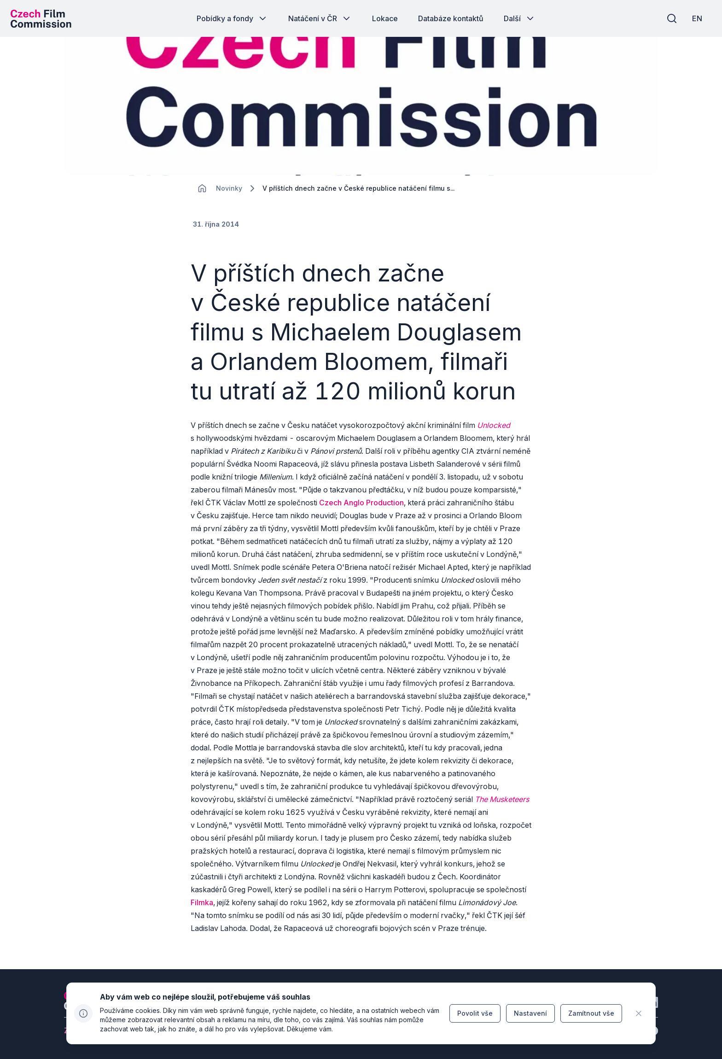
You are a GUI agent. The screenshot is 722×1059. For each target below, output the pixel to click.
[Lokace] (229, 194)
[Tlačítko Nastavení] (530, 1013)
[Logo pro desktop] (44, 18)
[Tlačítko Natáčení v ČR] (320, 18)
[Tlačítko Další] (520, 18)
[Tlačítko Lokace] (385, 18)
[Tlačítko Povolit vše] (475, 1013)
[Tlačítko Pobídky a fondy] (232, 18)
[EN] (694, 18)
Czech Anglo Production (361, 507)
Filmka (202, 907)
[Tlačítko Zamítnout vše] (591, 1013)
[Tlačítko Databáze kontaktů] (451, 18)
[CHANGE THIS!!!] (202, 193)
